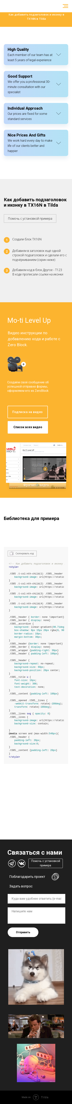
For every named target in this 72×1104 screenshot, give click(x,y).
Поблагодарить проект (27, 877)
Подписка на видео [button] (27, 412)
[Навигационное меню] (65, 6)
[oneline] (36, 899)
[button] (30, 216)
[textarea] (36, 915)
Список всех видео (27, 427)
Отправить (23, 932)
